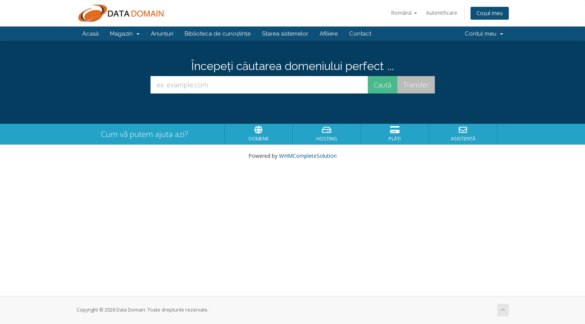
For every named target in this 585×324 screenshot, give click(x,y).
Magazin (125, 33)
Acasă (90, 33)
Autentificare (441, 12)
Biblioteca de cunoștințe (218, 33)
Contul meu (484, 33)
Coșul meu (490, 13)
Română (404, 12)
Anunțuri (162, 33)
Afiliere (329, 33)
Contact (360, 33)
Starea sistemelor (285, 33)
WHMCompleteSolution (308, 155)
